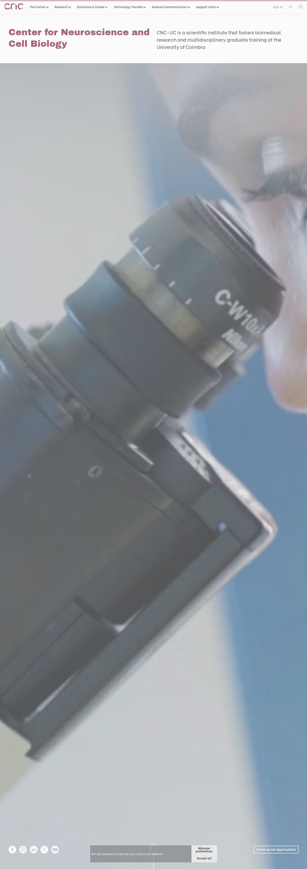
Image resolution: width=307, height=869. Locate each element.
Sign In (277, 7)
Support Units (207, 7)
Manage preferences (204, 849)
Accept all (204, 858)
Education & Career (92, 7)
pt (290, 7)
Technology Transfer (129, 7)
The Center (39, 7)
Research (63, 7)
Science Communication (171, 7)
